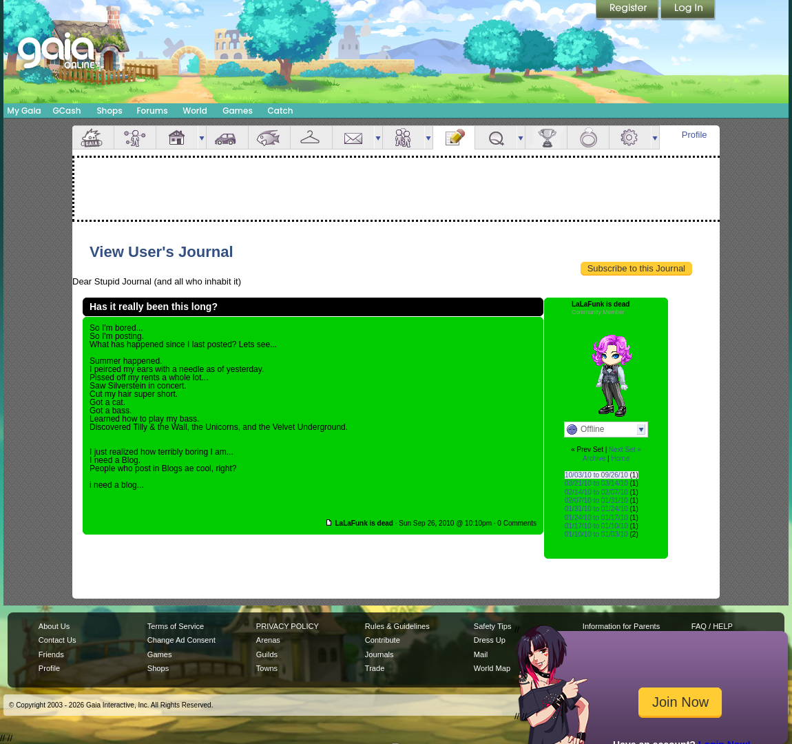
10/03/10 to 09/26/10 (596, 475)
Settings (630, 137)
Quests (496, 137)
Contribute (382, 640)
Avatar (135, 137)
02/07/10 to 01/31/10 (596, 500)
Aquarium (269, 137)
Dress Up (490, 640)
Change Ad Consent (181, 640)
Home (620, 458)
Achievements (546, 137)
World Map (492, 668)
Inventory (311, 137)
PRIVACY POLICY (287, 626)
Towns (267, 668)
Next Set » (625, 449)
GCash (67, 110)
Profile (694, 135)
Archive (594, 458)
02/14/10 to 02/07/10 (596, 492)
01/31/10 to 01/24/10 (596, 509)
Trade (374, 668)
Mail (353, 137)
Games (237, 110)
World (195, 110)
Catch (280, 110)
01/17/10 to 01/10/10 (596, 526)
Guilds (267, 654)
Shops (109, 110)
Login (688, 10)
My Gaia (24, 110)
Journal (454, 137)
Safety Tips (493, 626)
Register (628, 10)
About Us (54, 626)
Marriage (588, 137)
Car (227, 137)
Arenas (268, 640)
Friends (403, 137)
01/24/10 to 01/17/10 (596, 517)
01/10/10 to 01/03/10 (596, 534)
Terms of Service (175, 626)
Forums (151, 110)
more (202, 137)
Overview (93, 137)
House (177, 137)
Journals (379, 654)
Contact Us (57, 640)
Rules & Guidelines (397, 626)
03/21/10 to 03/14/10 (596, 483)
